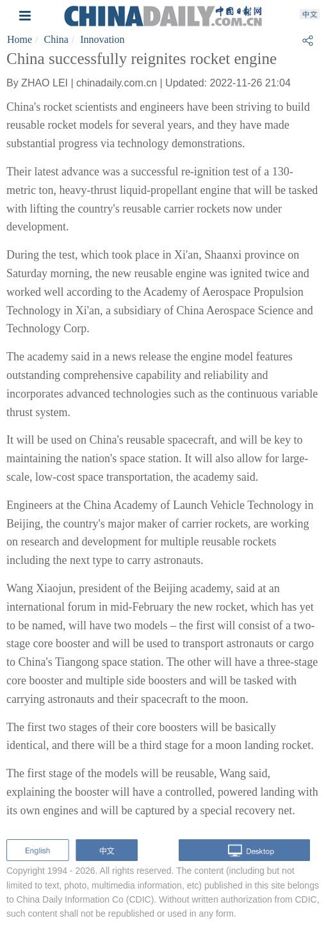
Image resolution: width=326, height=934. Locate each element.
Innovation (102, 39)
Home (19, 39)
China (56, 39)
